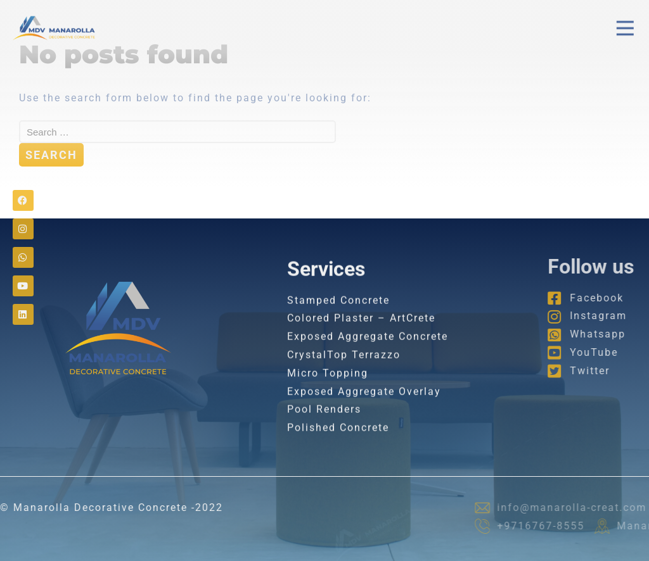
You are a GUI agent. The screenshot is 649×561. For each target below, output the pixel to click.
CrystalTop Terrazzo (344, 366)
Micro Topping (327, 384)
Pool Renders (324, 421)
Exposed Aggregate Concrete (367, 347)
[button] (625, 26)
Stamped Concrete (338, 311)
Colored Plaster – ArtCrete (361, 330)
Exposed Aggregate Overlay (364, 402)
